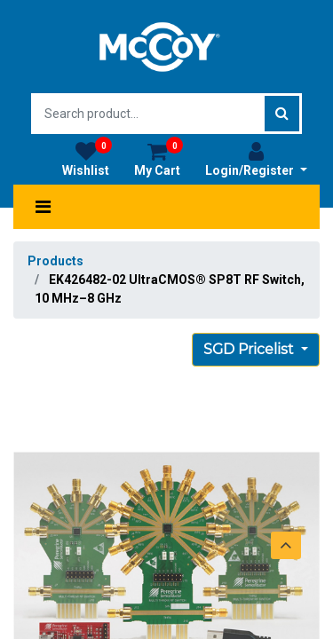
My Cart (158, 159)
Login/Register (256, 159)
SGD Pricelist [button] (250, 349)
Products (55, 261)
